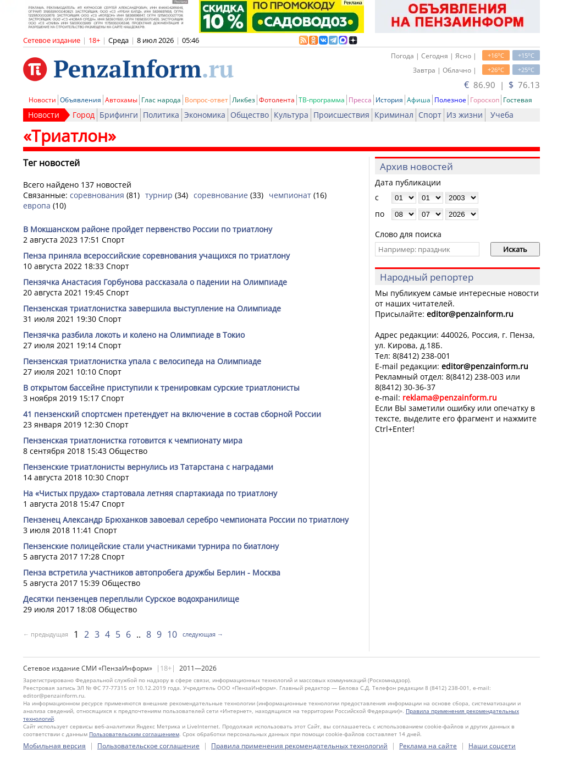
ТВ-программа (322, 100)
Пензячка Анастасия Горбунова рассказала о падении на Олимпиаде (155, 282)
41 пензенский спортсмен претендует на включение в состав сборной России (172, 414)
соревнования (97, 195)
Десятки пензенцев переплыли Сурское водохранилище (131, 599)
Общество (249, 114)
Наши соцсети (492, 745)
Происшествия (341, 114)
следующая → (203, 634)
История (389, 100)
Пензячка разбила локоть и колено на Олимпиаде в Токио (134, 335)
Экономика (204, 114)
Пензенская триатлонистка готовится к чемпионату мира (132, 440)
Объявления (80, 100)
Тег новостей (51, 163)
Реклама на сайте (428, 745)
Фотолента (277, 100)
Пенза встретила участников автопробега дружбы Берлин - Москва (151, 572)
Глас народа (161, 100)
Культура (291, 114)
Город (84, 114)
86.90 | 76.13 (502, 84)
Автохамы (121, 100)
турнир (159, 195)
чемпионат (290, 195)
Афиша (418, 100)
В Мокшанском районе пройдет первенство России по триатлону (147, 229)
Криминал (393, 114)
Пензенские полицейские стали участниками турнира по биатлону (151, 546)
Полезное (450, 100)
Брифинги (119, 114)
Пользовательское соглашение (148, 745)
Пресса (360, 100)
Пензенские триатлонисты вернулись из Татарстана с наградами (148, 467)
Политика (161, 114)
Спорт (429, 114)
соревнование (221, 195)
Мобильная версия (54, 745)
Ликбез (243, 100)
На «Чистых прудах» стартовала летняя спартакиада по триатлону (150, 493)
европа (37, 205)
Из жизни (464, 114)
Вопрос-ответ (206, 100)
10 (172, 634)
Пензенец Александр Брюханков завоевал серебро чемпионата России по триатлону (186, 519)
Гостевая (517, 100)
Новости (42, 100)
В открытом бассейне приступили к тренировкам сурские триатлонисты (161, 387)
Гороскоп (484, 100)
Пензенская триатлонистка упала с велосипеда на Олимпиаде (142, 361)
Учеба (502, 114)
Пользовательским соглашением (134, 734)
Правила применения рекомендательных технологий (299, 745)
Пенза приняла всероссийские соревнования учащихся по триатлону (156, 255)
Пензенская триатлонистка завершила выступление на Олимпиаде (152, 308)
